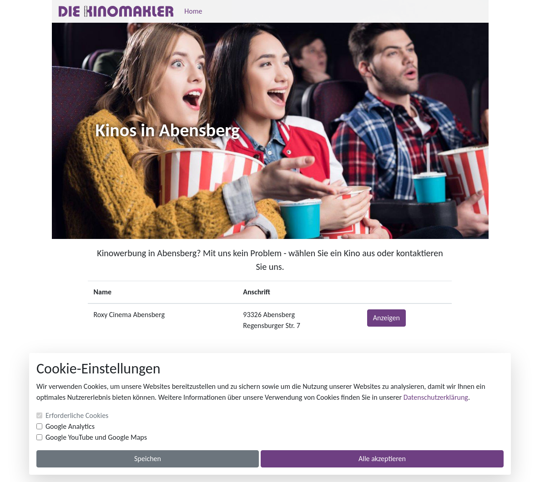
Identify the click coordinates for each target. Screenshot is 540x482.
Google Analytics (70, 426)
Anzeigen (386, 317)
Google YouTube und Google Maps (96, 437)
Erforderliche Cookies (76, 415)
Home (193, 11)
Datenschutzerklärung (436, 397)
